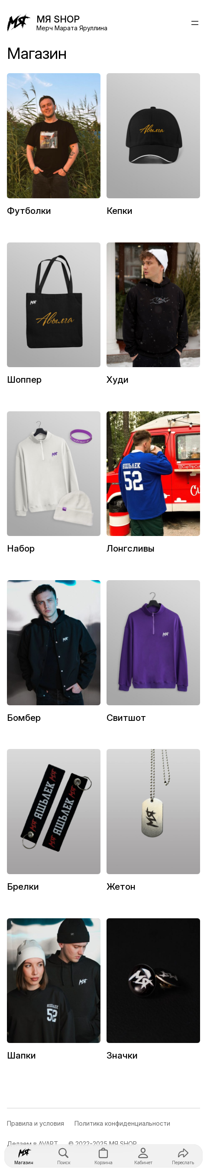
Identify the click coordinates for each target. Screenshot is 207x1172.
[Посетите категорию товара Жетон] (153, 824)
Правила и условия (35, 1123)
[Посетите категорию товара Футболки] (53, 148)
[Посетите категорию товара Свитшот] (153, 655)
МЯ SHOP (58, 19)
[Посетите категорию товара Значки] (153, 993)
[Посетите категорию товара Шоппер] (53, 317)
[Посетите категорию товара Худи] (153, 317)
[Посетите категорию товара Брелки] (53, 824)
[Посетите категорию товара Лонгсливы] (153, 486)
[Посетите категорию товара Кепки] (153, 148)
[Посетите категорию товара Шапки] (53, 993)
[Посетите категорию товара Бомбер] (53, 655)
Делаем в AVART (32, 1143)
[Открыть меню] (195, 23)
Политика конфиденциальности (122, 1123)
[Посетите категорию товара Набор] (53, 486)
